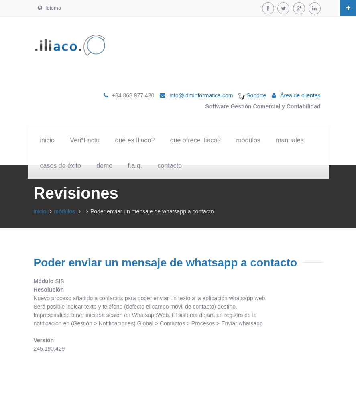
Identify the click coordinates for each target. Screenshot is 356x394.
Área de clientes (300, 95)
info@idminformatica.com (201, 95)
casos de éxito (60, 165)
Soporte (252, 95)
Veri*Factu (85, 140)
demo (104, 165)
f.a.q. (135, 165)
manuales (289, 140)
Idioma (49, 8)
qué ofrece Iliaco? (195, 140)
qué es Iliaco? (135, 140)
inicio (47, 140)
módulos (248, 140)
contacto (170, 165)
